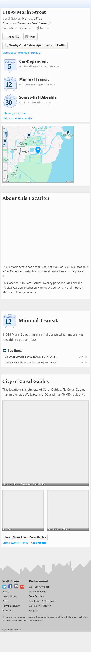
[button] (38, 150)
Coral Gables (11, 18)
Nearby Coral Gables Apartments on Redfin (35, 45)
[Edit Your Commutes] (49, 23)
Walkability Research (40, 606)
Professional (38, 581)
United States (10, 542)
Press (5, 601)
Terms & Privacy (11, 606)
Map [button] (30, 36)
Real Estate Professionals (42, 601)
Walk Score (10, 581)
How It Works (9, 596)
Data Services (36, 596)
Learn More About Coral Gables (25, 537)
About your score (14, 113)
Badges (33, 610)
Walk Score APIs (37, 591)
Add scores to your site (17, 118)
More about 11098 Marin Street (20, 52)
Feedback (7, 610)
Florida (24, 542)
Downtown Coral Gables (32, 23)
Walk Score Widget (39, 587)
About (5, 591)
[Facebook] (10, 586)
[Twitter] (4, 586)
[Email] (16, 586)
